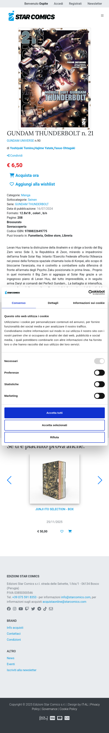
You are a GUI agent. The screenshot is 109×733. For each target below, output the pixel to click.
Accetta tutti (54, 412)
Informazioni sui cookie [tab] (89, 302)
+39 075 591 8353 (24, 597)
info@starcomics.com (75, 597)
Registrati (75, 3)
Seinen (32, 199)
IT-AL (85, 704)
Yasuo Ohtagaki (64, 148)
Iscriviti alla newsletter (22, 670)
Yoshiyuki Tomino (22, 148)
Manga (25, 195)
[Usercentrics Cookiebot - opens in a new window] (88, 292)
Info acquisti (15, 627)
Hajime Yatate (44, 148)
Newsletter (95, 3)
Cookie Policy (68, 709)
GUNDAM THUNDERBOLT (32, 204)
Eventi (11, 664)
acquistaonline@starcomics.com (64, 601)
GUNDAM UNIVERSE (21, 140)
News (10, 658)
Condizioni (14, 639)
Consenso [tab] (18, 302)
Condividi (15, 155)
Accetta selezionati (54, 425)
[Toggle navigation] (102, 15)
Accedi (58, 3)
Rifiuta (54, 437)
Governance (50, 709)
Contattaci (14, 633)
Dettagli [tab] (53, 302)
